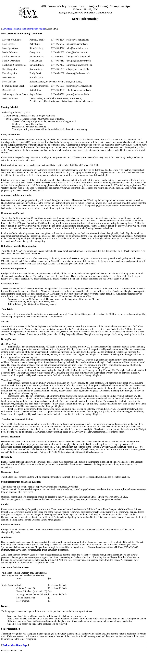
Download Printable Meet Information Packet (23, 28)
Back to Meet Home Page (14, 645)
